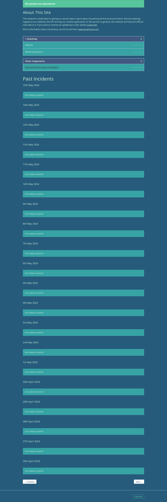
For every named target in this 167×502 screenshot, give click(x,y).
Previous (29, 481)
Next (139, 481)
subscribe (92, 24)
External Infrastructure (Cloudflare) (42, 67)
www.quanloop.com (88, 29)
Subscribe (138, 496)
